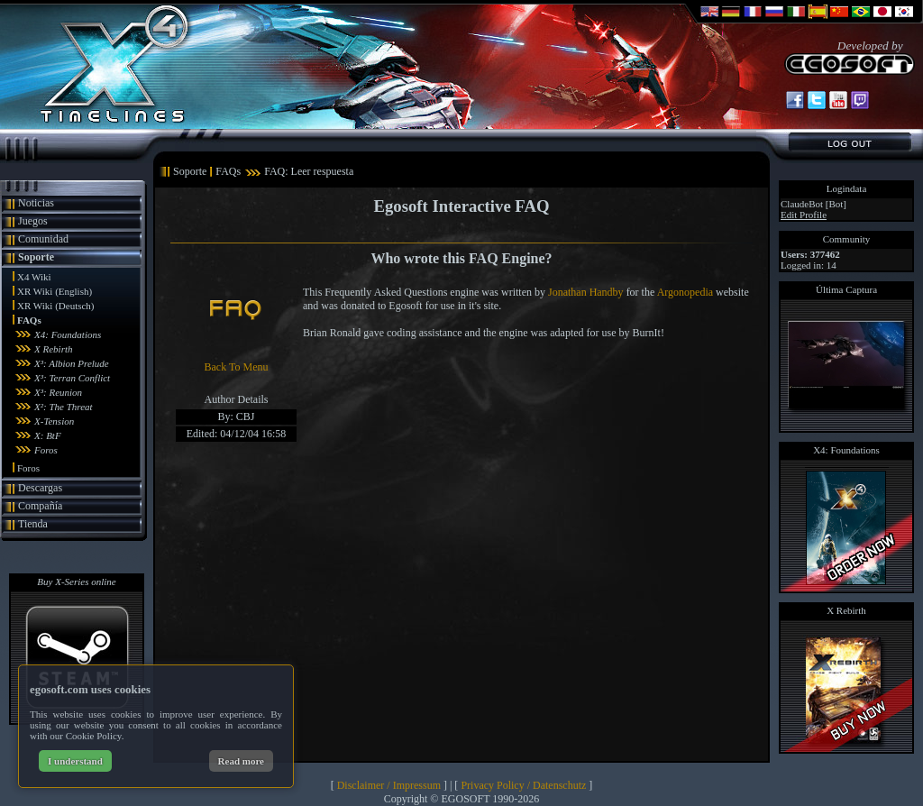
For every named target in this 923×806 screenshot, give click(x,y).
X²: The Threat (63, 406)
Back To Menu (237, 367)
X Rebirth (53, 348)
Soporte (36, 257)
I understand (75, 761)
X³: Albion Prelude (71, 363)
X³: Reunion (58, 392)
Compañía (40, 505)
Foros (46, 449)
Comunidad (43, 239)
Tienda (33, 523)
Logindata (847, 188)
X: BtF (47, 435)
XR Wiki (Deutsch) (56, 305)
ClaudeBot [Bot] (813, 203)
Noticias (36, 203)
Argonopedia (685, 292)
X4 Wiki (34, 276)
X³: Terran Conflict (72, 377)
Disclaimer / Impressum (389, 785)
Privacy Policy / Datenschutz (523, 785)
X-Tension (54, 421)
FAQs (29, 320)
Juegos (33, 221)
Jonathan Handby (586, 292)
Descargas (40, 487)
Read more (241, 761)
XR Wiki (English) (54, 291)
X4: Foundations (67, 334)
